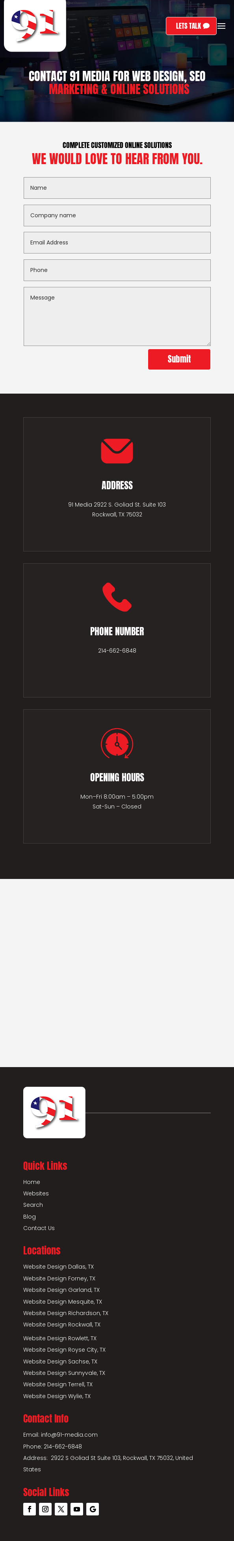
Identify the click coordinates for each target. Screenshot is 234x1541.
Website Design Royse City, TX (64, 1350)
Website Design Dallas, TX (58, 1267)
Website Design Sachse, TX (60, 1361)
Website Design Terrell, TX (58, 1384)
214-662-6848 (117, 651)
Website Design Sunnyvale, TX (64, 1373)
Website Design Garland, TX (61, 1290)
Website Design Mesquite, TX (62, 1302)
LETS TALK (188, 26)
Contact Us (39, 1228)
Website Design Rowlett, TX (60, 1338)
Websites (36, 1193)
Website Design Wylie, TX (57, 1396)
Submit (179, 359)
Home (31, 1182)
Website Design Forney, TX (59, 1278)
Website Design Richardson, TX (65, 1313)
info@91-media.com (69, 1435)
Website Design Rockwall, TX (61, 1324)
